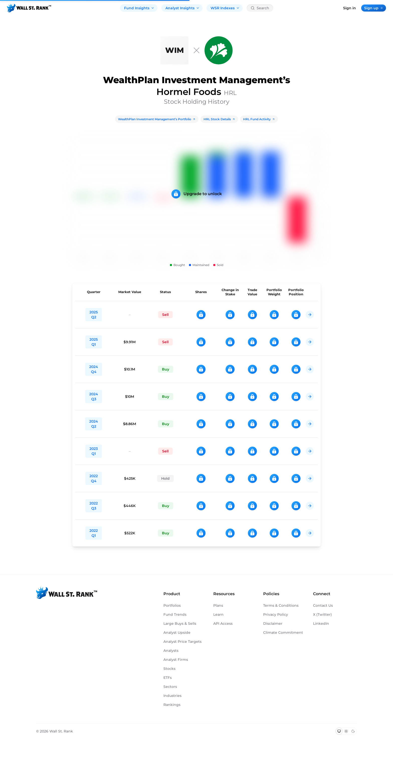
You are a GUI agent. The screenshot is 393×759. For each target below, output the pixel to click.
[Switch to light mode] (346, 731)
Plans (218, 605)
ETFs (167, 677)
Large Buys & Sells (179, 623)
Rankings (171, 704)
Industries (172, 695)
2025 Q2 (93, 314)
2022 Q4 (93, 478)
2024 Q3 (93, 396)
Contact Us (323, 605)
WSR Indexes (225, 8)
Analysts (170, 650)
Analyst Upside (176, 632)
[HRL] (219, 50)
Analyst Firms (175, 659)
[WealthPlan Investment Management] (174, 50)
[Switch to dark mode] (353, 731)
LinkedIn (321, 623)
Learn (218, 614)
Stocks (169, 668)
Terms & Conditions (281, 605)
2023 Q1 (93, 451)
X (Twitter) (322, 614)
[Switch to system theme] (339, 731)
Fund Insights (139, 8)
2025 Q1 (93, 342)
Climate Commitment (283, 632)
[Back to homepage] (29, 8)
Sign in (349, 8)
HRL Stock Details (219, 119)
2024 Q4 (93, 369)
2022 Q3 (93, 506)
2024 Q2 (93, 424)
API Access (223, 623)
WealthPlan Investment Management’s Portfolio (156, 119)
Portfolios (172, 605)
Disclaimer (272, 623)
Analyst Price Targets (182, 641)
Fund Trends (174, 614)
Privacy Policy (275, 614)
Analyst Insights (182, 8)
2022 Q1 (93, 533)
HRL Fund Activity (259, 119)
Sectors (170, 686)
